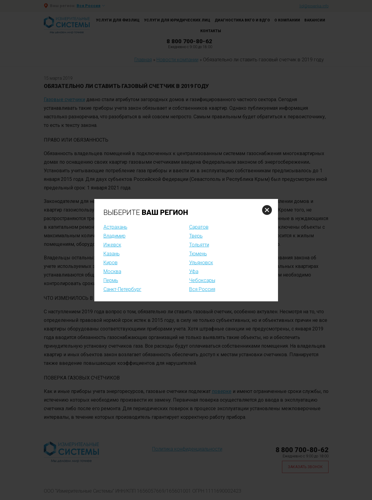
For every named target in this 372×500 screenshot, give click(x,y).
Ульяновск (201, 262)
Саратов (199, 227)
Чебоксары (202, 280)
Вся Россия (202, 289)
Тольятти (199, 245)
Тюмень (198, 254)
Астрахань (115, 227)
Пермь (110, 280)
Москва (112, 271)
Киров (110, 262)
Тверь (196, 236)
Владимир (114, 236)
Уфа (193, 271)
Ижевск (112, 245)
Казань (111, 254)
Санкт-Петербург (122, 289)
